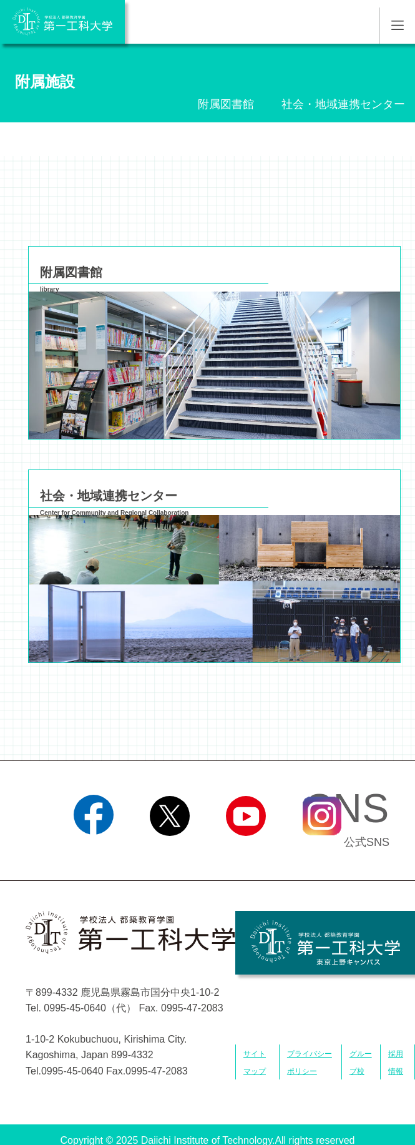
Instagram (321, 852)
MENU (397, 25)
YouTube (245, 852)
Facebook (93, 852)
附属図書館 (226, 104)
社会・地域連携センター (343, 104)
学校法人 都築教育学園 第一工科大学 (62, 22)
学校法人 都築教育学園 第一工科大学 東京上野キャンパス (325, 943)
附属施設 (45, 81)
